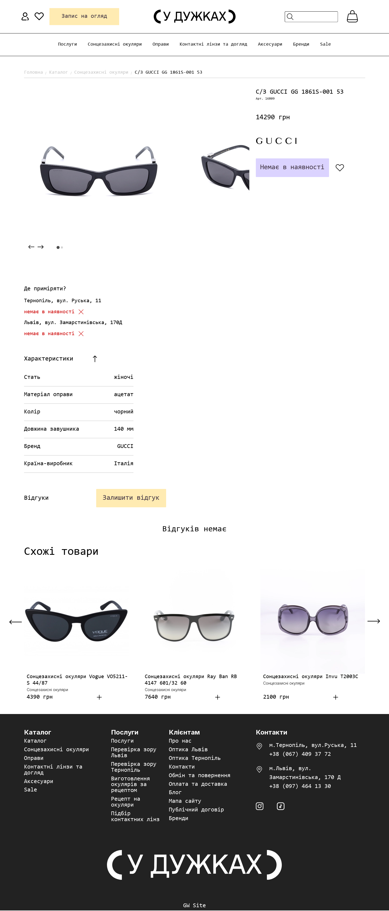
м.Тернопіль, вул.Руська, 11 (313, 746)
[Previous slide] (31, 247)
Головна (33, 72)
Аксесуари (270, 44)
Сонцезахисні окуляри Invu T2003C (310, 677)
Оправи (161, 44)
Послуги (67, 44)
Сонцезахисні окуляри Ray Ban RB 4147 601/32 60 (191, 680)
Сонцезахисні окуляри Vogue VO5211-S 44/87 (77, 680)
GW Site (194, 906)
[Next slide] (40, 247)
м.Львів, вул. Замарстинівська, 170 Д (305, 773)
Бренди (301, 44)
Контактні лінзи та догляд (213, 44)
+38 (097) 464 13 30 (300, 787)
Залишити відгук (131, 498)
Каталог (58, 72)
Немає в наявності (292, 167)
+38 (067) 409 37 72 (300, 755)
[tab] (57, 247)
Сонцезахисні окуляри (115, 44)
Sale (325, 44)
